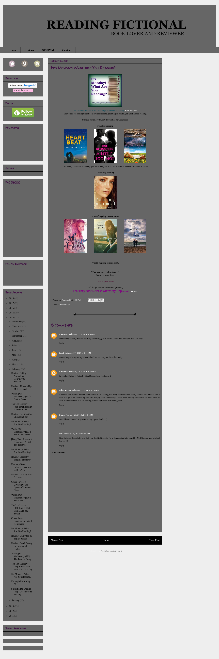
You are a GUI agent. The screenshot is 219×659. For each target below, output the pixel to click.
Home (12, 50)
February (16, 369)
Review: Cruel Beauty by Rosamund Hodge (21, 546)
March (15, 364)
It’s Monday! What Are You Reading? (21, 423)
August (15, 341)
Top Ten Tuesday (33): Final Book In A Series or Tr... (21, 407)
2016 (11, 308)
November (17, 326)
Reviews (29, 50)
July (14, 345)
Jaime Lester (65, 390)
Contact (66, 50)
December (17, 321)
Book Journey (131, 110)
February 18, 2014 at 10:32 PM (82, 371)
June (14, 350)
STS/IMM (48, 50)
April (14, 359)
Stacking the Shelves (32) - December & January (21, 592)
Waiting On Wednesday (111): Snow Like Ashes (21, 432)
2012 (11, 611)
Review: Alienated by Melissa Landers (21, 387)
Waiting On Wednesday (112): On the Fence (21, 396)
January (16, 600)
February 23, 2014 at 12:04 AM (79, 415)
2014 (11, 317)
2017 (11, 303)
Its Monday (65, 304)
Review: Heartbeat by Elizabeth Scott (21, 415)
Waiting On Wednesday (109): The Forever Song (21, 556)
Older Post (154, 540)
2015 (11, 312)
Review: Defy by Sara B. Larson (21, 476)
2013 (11, 606)
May (14, 355)
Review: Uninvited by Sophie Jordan (21, 537)
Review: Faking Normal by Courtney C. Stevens (18, 377)
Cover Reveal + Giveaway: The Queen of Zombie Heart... (20, 486)
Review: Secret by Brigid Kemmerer (20, 458)
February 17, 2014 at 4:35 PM (82, 334)
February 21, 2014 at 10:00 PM (85, 390)
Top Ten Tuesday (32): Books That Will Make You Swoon (20, 509)
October (16, 331)
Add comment (58, 452)
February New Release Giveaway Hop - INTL (21, 467)
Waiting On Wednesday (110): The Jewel (21, 498)
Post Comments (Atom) (111, 551)
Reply (61, 343)
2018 (11, 298)
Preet (61, 353)
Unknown (63, 334)
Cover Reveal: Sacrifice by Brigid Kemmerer (21, 521)
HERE (134, 291)
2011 (11, 616)
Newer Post (57, 540)
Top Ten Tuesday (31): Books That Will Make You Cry (21, 567)
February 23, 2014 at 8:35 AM (77, 433)
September (17, 336)
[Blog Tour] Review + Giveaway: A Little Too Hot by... (21, 442)
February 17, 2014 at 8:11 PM (78, 353)
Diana (62, 415)
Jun (60, 433)
